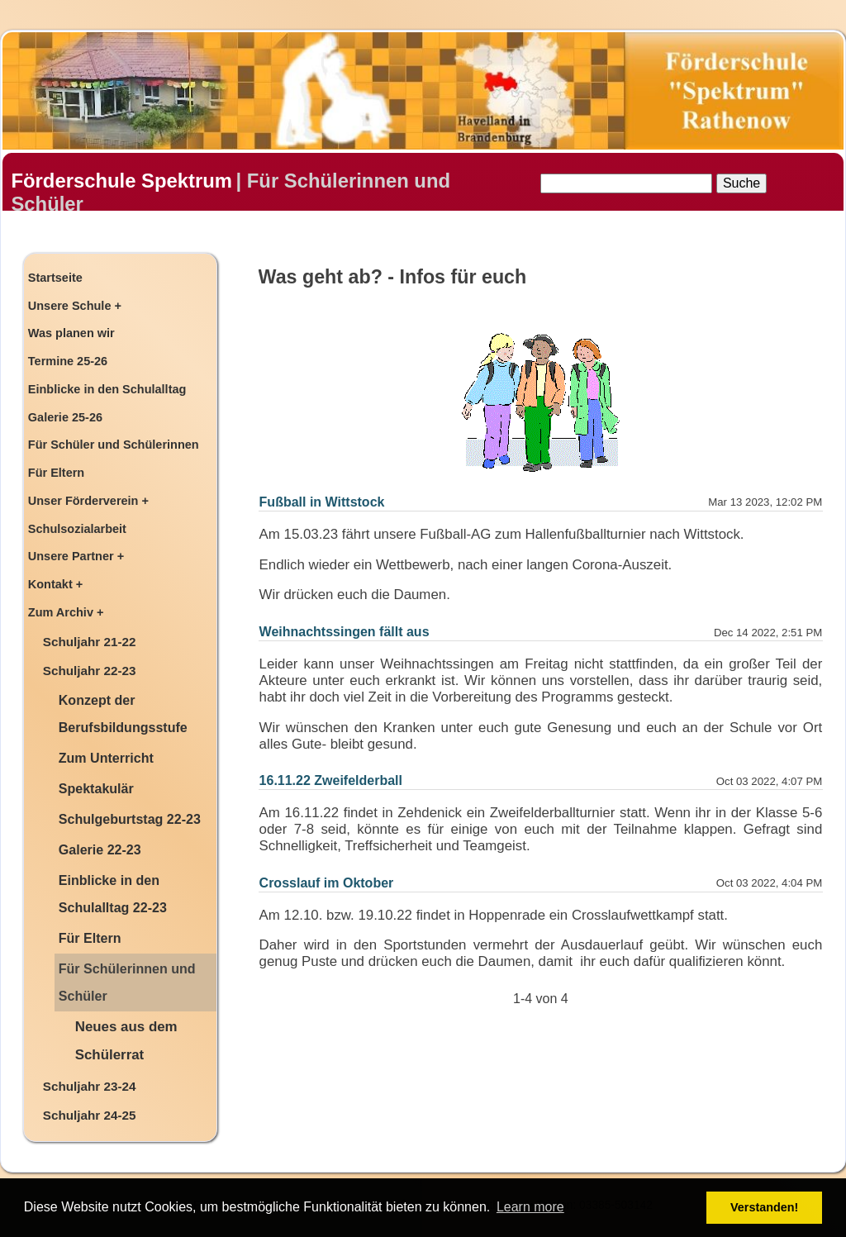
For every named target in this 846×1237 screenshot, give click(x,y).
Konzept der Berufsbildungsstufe (123, 713)
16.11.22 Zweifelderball (330, 780)
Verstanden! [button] (764, 1207)
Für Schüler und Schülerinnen (113, 444)
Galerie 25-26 (65, 417)
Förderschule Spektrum (121, 180)
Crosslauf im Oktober (326, 883)
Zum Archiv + (66, 612)
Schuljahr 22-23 (89, 671)
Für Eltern (56, 472)
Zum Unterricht (106, 757)
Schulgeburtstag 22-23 (130, 818)
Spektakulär (96, 788)
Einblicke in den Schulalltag (107, 389)
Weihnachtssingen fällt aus (344, 632)
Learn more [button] (530, 1207)
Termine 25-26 (67, 361)
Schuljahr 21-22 (89, 642)
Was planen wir (71, 333)
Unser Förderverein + (88, 500)
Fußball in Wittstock (322, 502)
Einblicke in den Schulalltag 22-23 (113, 894)
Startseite (55, 277)
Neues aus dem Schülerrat (126, 1041)
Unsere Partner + (76, 556)
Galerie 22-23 (100, 849)
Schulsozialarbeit (77, 528)
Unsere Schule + (74, 305)
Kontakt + (55, 584)
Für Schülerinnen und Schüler (127, 982)
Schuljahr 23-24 (89, 1086)
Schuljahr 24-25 (89, 1115)
